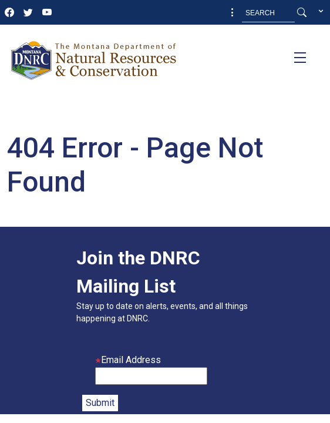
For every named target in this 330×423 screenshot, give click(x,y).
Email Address (128, 359)
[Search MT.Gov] (268, 13)
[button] (232, 13)
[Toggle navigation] (300, 57)
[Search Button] (301, 13)
